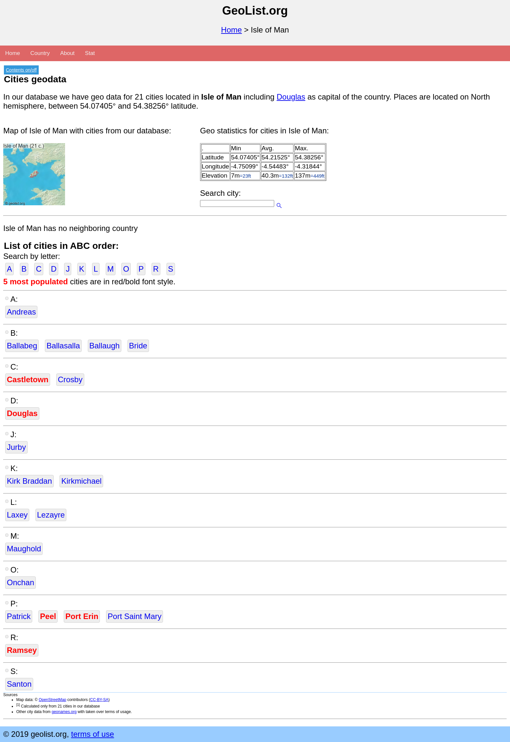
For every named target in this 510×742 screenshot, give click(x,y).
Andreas (21, 311)
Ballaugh (104, 345)
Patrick (19, 616)
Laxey (17, 514)
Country (40, 53)
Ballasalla (63, 345)
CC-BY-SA (99, 699)
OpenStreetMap (52, 699)
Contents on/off (21, 70)
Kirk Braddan (29, 481)
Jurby (16, 447)
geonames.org (64, 711)
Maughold (24, 548)
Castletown (27, 379)
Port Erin (81, 616)
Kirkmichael (81, 481)
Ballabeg (22, 345)
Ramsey (22, 650)
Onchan (20, 582)
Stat (90, 53)
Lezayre (51, 514)
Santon (19, 684)
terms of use (92, 734)
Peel (48, 616)
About (67, 53)
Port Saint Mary (134, 616)
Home (231, 29)
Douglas (291, 96)
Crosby (70, 379)
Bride (138, 345)
